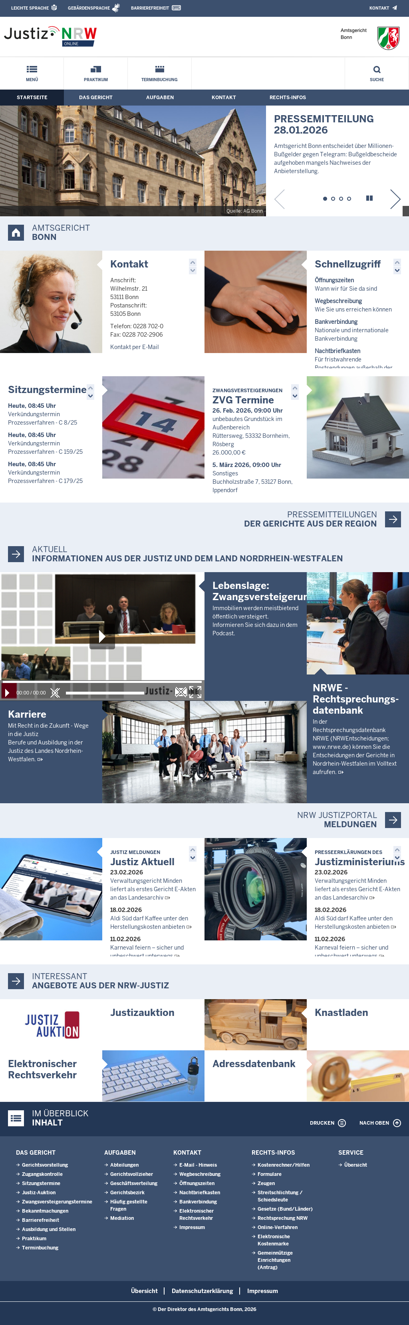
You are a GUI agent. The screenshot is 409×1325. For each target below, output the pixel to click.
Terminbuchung (159, 79)
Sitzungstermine (47, 389)
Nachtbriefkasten (199, 1192)
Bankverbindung (198, 1202)
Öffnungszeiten (196, 1183)
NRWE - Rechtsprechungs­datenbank (356, 699)
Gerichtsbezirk (127, 1192)
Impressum (192, 1227)
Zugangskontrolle (42, 1174)
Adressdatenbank (254, 1064)
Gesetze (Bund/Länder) (285, 1209)
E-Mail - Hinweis (198, 1165)
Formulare (270, 1174)
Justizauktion (142, 1012)
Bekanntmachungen (45, 1211)
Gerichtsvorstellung (45, 1165)
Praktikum (96, 79)
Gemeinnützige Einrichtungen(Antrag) (275, 1260)
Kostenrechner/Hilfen (284, 1165)
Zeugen (266, 1183)
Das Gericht (96, 97)
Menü (32, 79)
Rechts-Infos (288, 97)
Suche (377, 79)
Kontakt (379, 8)
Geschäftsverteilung (133, 1183)
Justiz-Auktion (39, 1192)
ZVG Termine (247, 396)
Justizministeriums (360, 858)
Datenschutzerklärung (202, 1291)
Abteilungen (124, 1165)
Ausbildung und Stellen (48, 1229)
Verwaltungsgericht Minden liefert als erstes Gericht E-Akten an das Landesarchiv (153, 889)
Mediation (122, 1218)
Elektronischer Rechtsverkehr (42, 1069)
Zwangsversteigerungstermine (57, 1202)
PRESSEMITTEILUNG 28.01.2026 (324, 124)
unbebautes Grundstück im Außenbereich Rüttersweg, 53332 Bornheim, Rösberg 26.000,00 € (251, 435)
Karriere (27, 714)
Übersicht (355, 1165)
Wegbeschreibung (199, 1174)
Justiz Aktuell (142, 858)
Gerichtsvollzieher (131, 1174)
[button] (325, 197)
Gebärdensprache (89, 8)
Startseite (32, 97)
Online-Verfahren (278, 1227)
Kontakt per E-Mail (134, 347)
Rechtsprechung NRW (283, 1218)
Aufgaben (160, 97)
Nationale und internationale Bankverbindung (352, 330)
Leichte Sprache (30, 8)
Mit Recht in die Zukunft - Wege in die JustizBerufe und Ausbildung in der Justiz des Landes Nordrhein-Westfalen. (48, 742)
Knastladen (341, 1012)
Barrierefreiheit (150, 8)
